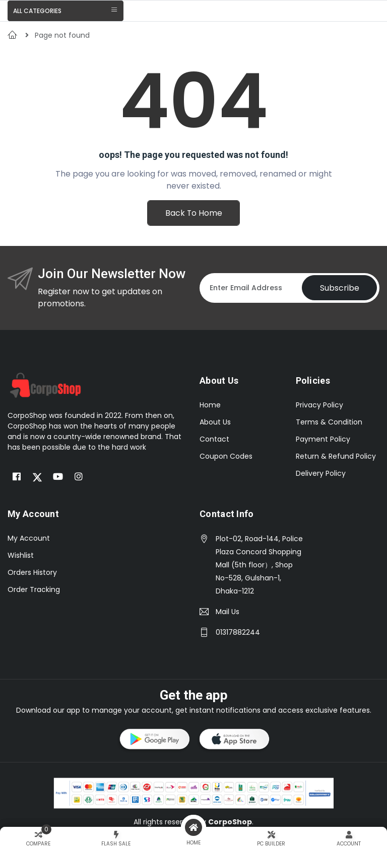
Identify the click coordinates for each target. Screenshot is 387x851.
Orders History (32, 572)
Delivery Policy (321, 473)
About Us (215, 422)
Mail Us (227, 612)
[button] (153, 741)
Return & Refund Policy (336, 456)
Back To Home (193, 213)
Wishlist (21, 555)
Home (210, 405)
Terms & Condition (329, 422)
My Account (29, 538)
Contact (214, 439)
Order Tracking (34, 589)
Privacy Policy (319, 405)
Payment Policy (323, 439)
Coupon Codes (226, 456)
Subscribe (339, 288)
